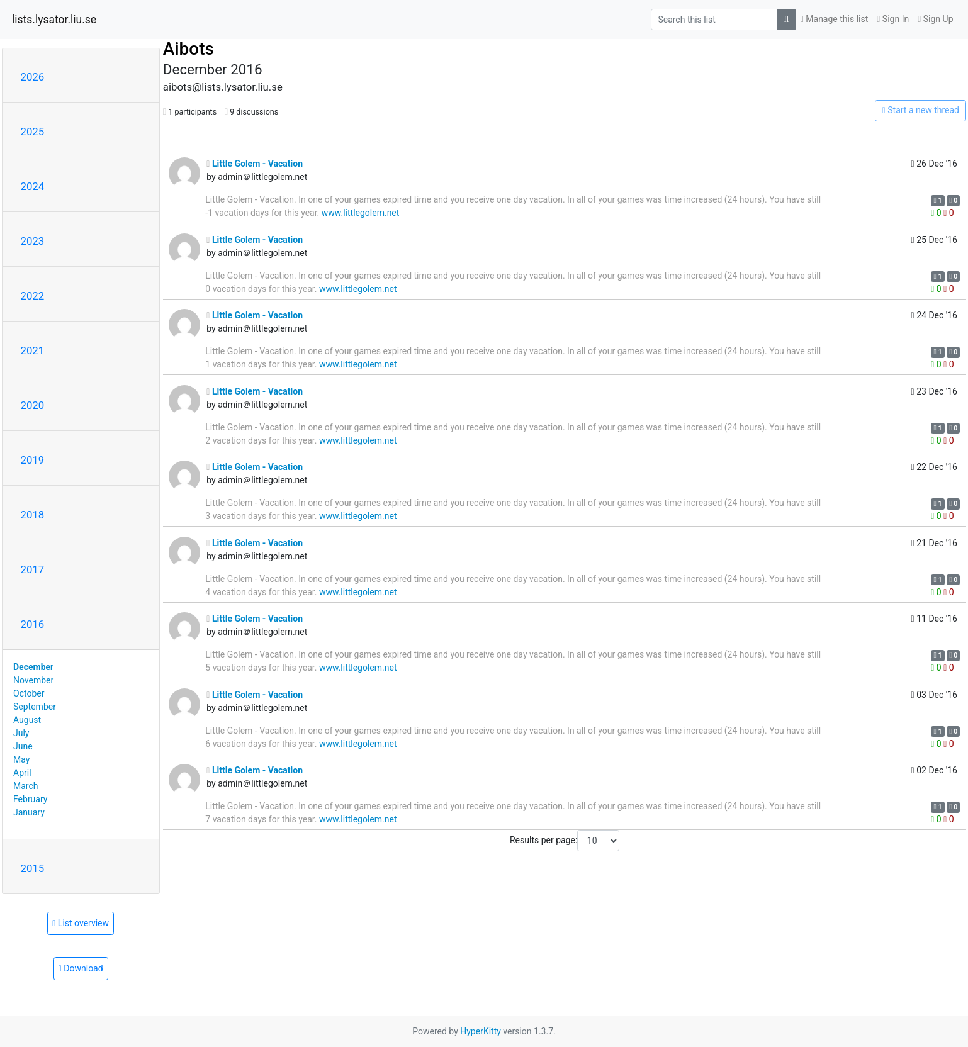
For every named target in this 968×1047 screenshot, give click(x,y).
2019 (33, 460)
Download (81, 968)
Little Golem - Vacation (254, 164)
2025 (33, 131)
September (34, 707)
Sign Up (935, 19)
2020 (33, 405)
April (22, 773)
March (25, 786)
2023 (33, 241)
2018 (33, 514)
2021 (33, 350)
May (21, 759)
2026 (33, 76)
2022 (33, 295)
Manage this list (835, 19)
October (28, 693)
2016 (33, 624)
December (33, 667)
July (21, 733)
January (29, 812)
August (27, 720)
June (23, 746)
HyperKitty (480, 1031)
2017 (33, 569)
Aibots (188, 48)
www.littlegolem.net (361, 213)
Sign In (893, 19)
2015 (33, 868)
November (33, 680)
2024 (33, 186)
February (30, 799)
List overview (80, 923)
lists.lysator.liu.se (54, 19)
